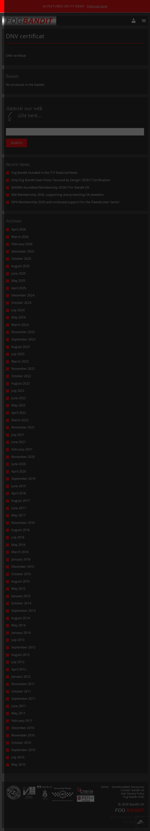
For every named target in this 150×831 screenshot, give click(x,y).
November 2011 (23, 684)
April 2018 (18, 493)
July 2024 (17, 310)
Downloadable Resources (128, 787)
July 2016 (17, 537)
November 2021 (23, 427)
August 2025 (20, 266)
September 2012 (23, 647)
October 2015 (21, 574)
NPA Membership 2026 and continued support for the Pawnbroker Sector (65, 202)
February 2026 (21, 244)
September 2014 (23, 610)
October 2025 (21, 258)
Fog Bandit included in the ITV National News (44, 172)
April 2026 (18, 229)
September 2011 (23, 698)
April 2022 (18, 413)
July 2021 (17, 435)
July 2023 (17, 354)
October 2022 (21, 376)
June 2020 (18, 464)
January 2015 (20, 596)
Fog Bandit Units (133, 797)
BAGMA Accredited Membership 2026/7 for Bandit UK (50, 187)
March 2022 (20, 420)
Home (105, 787)
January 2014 (20, 633)
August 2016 (20, 530)
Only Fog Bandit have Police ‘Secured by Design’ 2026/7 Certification (60, 180)
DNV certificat (16, 55)
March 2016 (20, 552)
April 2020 (18, 471)
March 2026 (20, 237)
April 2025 (18, 288)
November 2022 (23, 368)
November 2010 (23, 735)
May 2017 (18, 515)
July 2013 (17, 640)
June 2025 (18, 273)
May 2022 (18, 405)
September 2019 (23, 478)
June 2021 (18, 442)
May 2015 (18, 588)
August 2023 (20, 347)
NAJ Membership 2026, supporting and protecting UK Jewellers (57, 194)
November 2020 (23, 457)
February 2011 (21, 720)
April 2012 (18, 669)
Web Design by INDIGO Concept (127, 819)
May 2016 (18, 545)
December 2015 (22, 566)
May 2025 (18, 280)
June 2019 (18, 486)
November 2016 (23, 523)
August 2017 (20, 500)
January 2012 (20, 676)
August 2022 (20, 383)
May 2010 (18, 764)
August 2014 (20, 618)
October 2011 (21, 691)
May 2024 (18, 317)
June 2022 (18, 398)
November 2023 (23, 332)
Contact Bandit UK (132, 790)
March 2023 (20, 361)
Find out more (97, 6)
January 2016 (20, 559)
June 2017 (18, 508)
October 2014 (21, 603)
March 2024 (20, 325)
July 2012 (17, 662)
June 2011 (18, 706)
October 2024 (21, 303)
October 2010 (21, 743)
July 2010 (17, 757)
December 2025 (22, 251)
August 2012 (20, 655)
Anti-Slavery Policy (132, 793)
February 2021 (21, 449)
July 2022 (17, 390)
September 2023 (23, 339)
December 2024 (22, 295)
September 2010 (23, 750)
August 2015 (20, 581)
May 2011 (18, 713)
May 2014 (18, 625)
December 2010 (22, 728)
